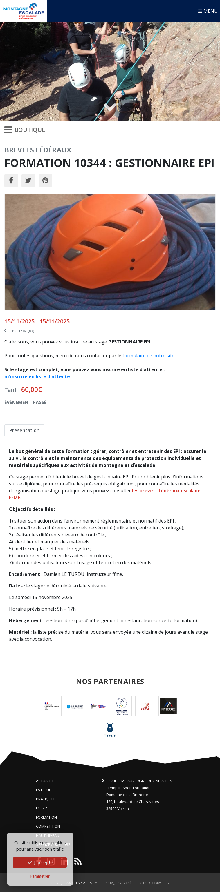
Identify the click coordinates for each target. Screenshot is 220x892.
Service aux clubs (53, 844)
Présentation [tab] (24, 430)
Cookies (155, 882)
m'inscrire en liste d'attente (37, 376)
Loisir (41, 808)
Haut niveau (47, 835)
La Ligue (43, 789)
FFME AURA (83, 882)
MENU (208, 11)
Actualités (46, 780)
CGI (167, 882)
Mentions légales (108, 882)
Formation (46, 817)
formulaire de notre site (148, 355)
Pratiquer (46, 799)
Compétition (48, 826)
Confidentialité (135, 882)
